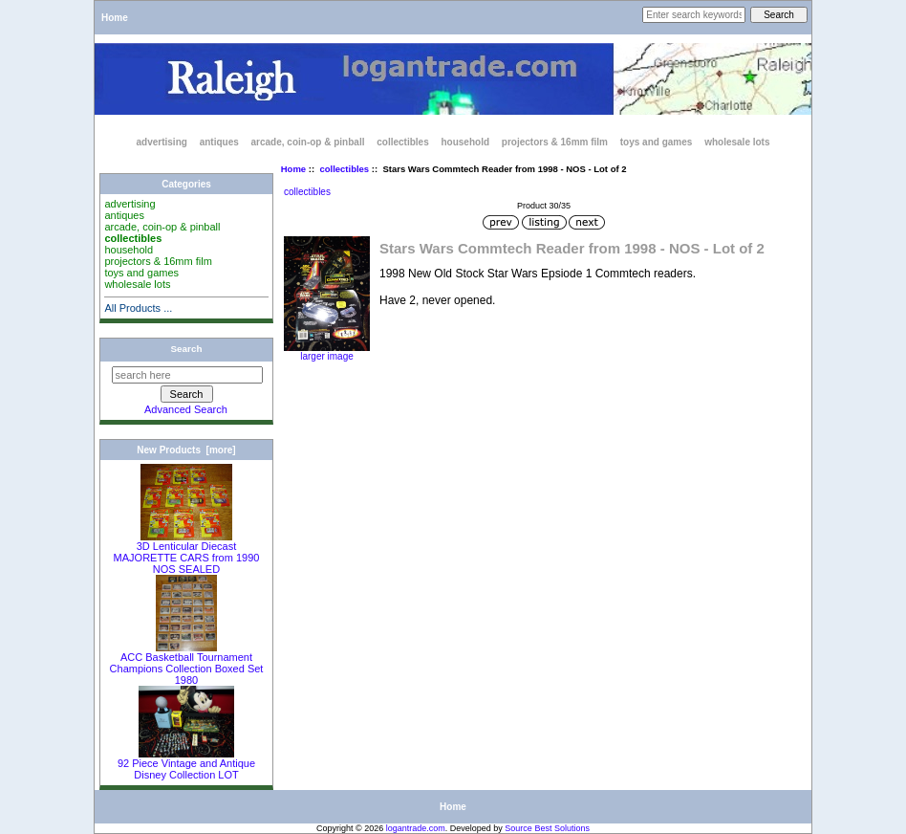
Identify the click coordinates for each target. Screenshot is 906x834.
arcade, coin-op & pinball (308, 142)
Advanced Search (185, 409)
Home (114, 17)
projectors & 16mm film (555, 142)
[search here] (187, 375)
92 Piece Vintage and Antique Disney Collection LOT (186, 764)
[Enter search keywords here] (693, 15)
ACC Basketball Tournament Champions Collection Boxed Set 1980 (187, 664)
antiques (219, 142)
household (465, 142)
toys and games (656, 142)
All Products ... (138, 308)
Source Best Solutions (547, 828)
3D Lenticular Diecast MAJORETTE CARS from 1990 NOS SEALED (187, 553)
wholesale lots (736, 142)
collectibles (344, 169)
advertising (162, 142)
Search (187, 348)
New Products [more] (186, 450)
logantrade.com (415, 828)
